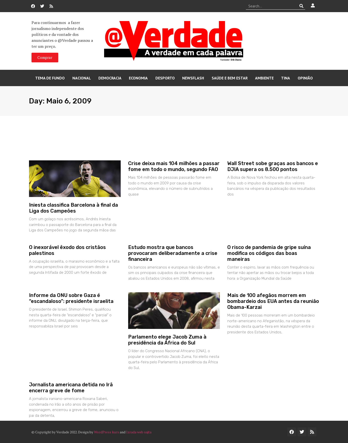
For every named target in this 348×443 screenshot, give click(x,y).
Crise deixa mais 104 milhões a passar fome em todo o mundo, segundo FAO (174, 166)
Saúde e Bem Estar (230, 77)
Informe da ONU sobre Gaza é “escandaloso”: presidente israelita (71, 298)
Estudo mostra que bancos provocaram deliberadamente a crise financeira (172, 253)
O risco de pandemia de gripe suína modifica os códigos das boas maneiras (269, 253)
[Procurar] (301, 5)
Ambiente (264, 77)
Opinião (305, 77)
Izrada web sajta (138, 432)
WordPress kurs (106, 432)
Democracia (109, 77)
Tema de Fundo (50, 77)
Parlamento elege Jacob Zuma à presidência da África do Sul (167, 340)
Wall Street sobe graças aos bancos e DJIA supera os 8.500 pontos (272, 166)
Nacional (81, 77)
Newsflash (193, 77)
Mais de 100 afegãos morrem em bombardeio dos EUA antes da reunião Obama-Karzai (273, 301)
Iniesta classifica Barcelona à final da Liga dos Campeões (73, 208)
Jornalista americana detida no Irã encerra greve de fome (71, 388)
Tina (285, 77)
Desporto (165, 77)
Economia (138, 77)
